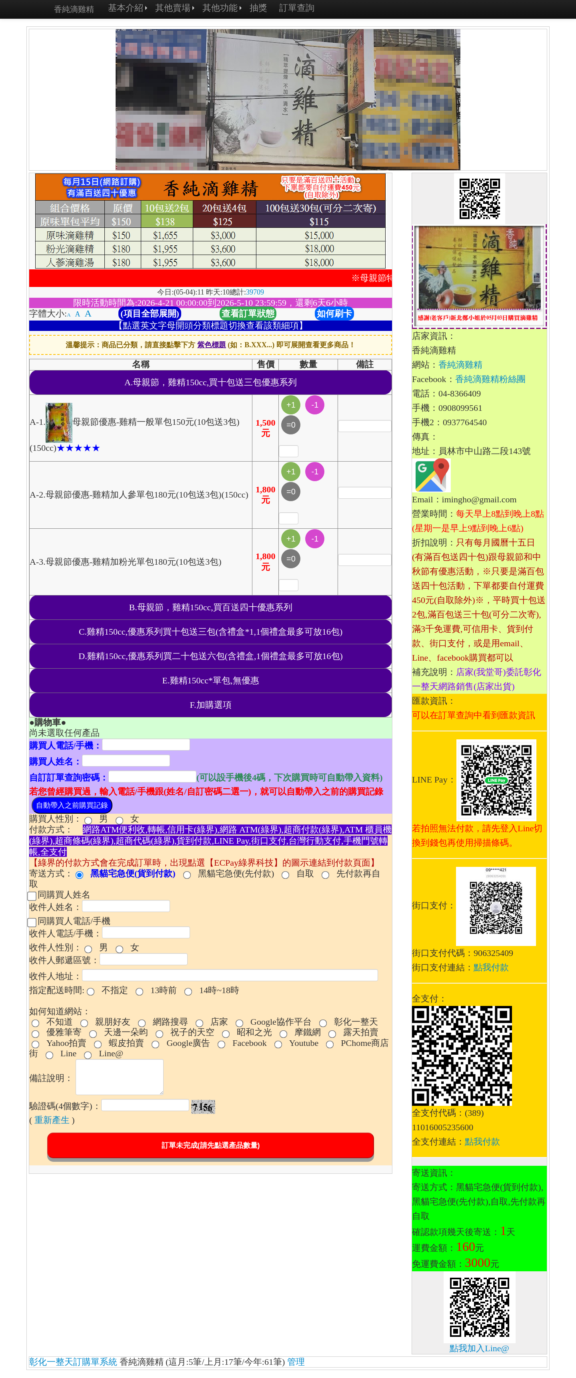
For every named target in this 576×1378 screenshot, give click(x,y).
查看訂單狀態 (248, 314)
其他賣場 (172, 8)
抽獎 (258, 8)
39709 (255, 292)
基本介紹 (125, 8)
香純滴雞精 (74, 9)
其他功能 (220, 8)
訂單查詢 (296, 8)
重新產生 (52, 1120)
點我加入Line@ (479, 1348)
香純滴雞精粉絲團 (490, 379)
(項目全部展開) (149, 314)
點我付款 (491, 967)
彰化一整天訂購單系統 (73, 1362)
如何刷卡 (334, 314)
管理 (296, 1362)
